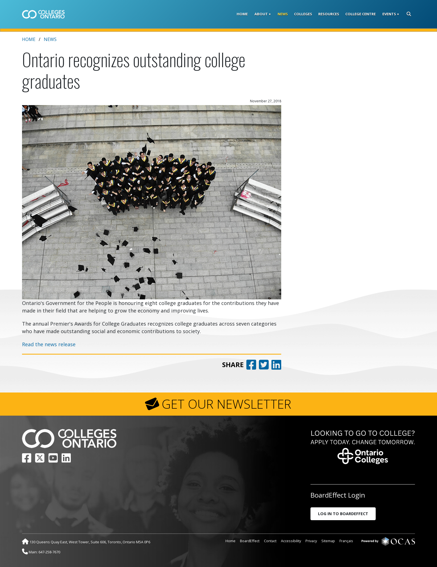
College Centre (360, 13)
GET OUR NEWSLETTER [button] (226, 404)
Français (346, 540)
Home (242, 13)
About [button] (261, 13)
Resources (328, 13)
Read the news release (49, 344)
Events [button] (389, 13)
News (283, 13)
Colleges (303, 13)
